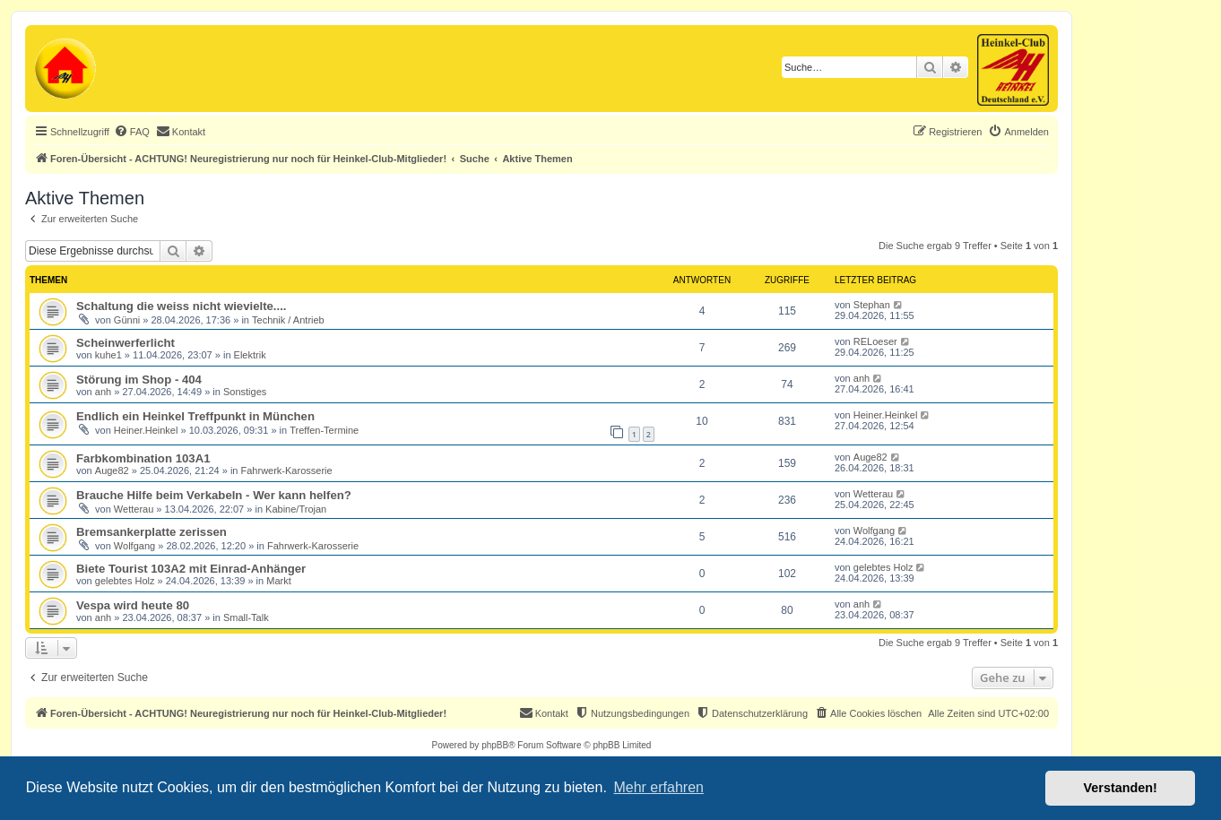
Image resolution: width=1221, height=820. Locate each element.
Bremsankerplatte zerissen (151, 532)
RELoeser (875, 341)
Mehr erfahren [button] (658, 787)
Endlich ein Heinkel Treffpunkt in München (195, 416)
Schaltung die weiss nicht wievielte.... (181, 306)
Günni (127, 320)
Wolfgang (134, 545)
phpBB (494, 745)
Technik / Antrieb (288, 320)
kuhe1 (108, 355)
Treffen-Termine (324, 430)
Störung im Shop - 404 (139, 379)
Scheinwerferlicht (125, 343)
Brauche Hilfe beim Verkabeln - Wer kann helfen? (213, 495)
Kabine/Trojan (295, 509)
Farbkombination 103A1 (143, 458)
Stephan (871, 304)
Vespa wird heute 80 (132, 605)
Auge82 (112, 470)
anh (103, 391)
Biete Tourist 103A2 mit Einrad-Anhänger (191, 568)
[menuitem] (132, 131)
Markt (278, 580)
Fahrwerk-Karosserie (287, 470)
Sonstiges (244, 391)
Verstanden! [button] (1120, 788)
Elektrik (250, 355)
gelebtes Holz (125, 580)
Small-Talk (246, 617)
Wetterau (133, 509)
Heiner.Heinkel (146, 430)
